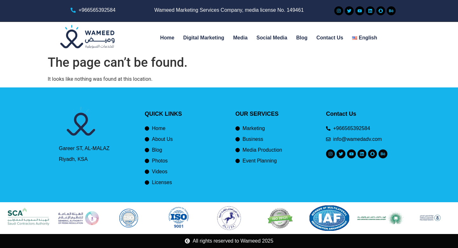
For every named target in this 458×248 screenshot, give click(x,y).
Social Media (271, 37)
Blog (302, 37)
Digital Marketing (203, 37)
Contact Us (329, 37)
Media (240, 37)
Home (167, 37)
